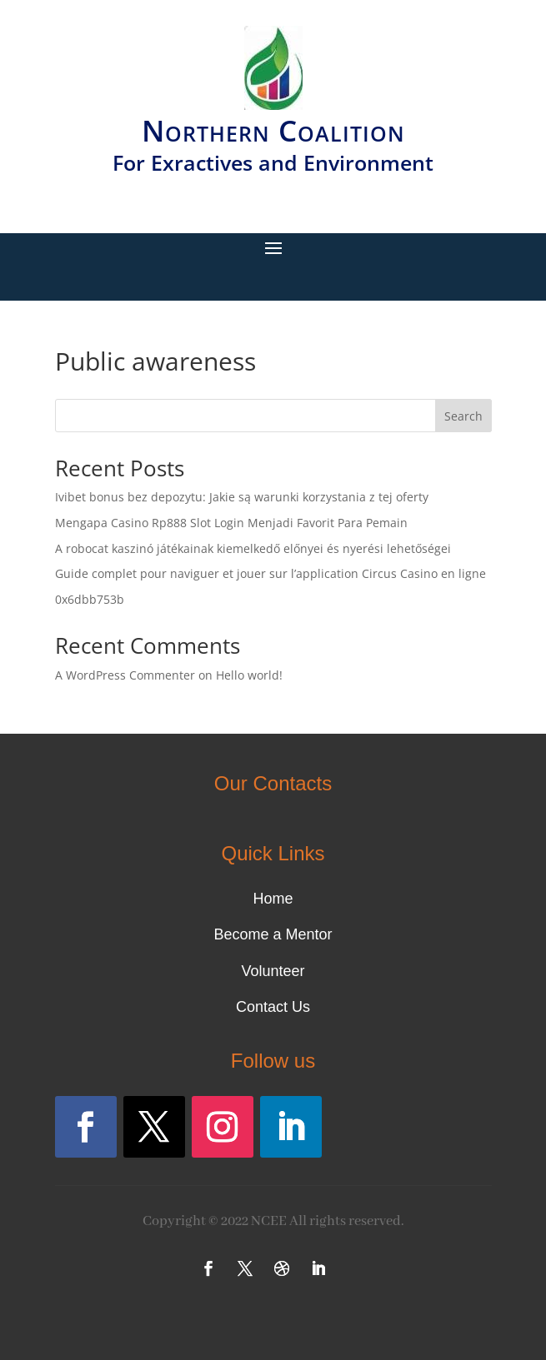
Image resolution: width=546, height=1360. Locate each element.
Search (463, 416)
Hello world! (249, 675)
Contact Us (273, 1007)
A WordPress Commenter (125, 675)
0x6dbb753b (89, 599)
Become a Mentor (272, 934)
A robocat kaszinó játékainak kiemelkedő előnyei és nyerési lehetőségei (253, 548)
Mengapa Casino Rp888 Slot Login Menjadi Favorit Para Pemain (231, 523)
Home (273, 898)
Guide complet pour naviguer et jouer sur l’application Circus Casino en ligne (270, 573)
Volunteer (272, 971)
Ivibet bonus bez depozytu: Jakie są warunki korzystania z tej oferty (241, 497)
